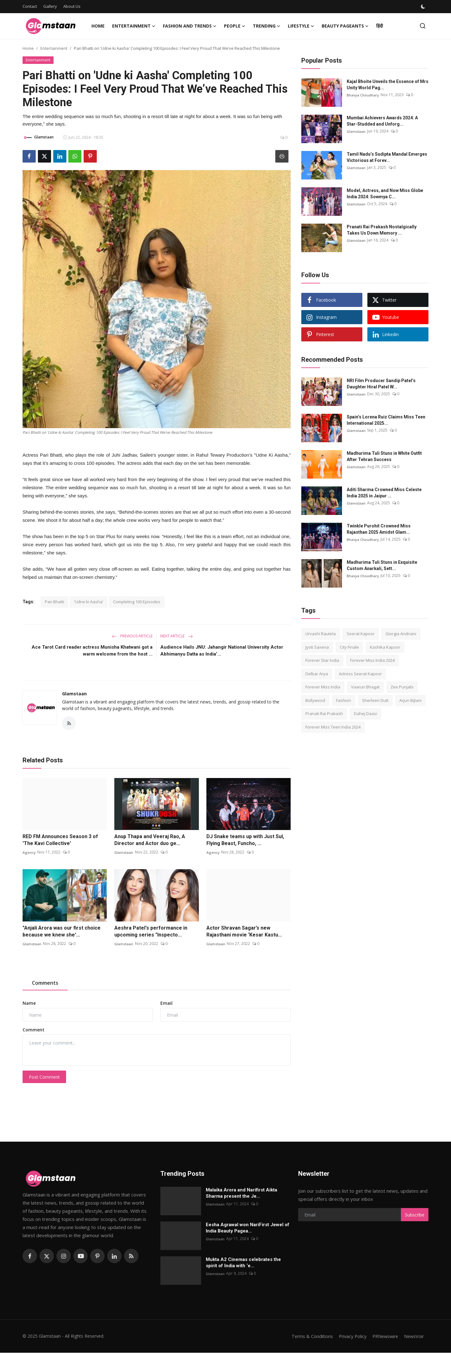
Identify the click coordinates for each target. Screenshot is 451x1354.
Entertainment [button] (133, 26)
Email (166, 1004)
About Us (71, 6)
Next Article (176, 636)
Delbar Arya (316, 674)
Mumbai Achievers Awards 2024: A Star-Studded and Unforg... (382, 121)
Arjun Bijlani (410, 700)
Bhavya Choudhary (363, 94)
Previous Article (132, 636)
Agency (29, 853)
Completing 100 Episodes (136, 601)
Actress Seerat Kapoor (360, 674)
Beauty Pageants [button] (345, 26)
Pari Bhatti (54, 601)
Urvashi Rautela (320, 633)
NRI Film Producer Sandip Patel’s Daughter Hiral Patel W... (381, 383)
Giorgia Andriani (401, 633)
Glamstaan (74, 694)
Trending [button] (266, 26)
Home (98, 26)
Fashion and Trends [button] (189, 26)
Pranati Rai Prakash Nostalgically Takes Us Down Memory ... (382, 230)
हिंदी (379, 26)
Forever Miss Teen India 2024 (332, 727)
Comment (33, 1031)
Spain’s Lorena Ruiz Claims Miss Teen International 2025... (386, 420)
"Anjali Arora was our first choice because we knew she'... (62, 932)
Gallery (50, 6)
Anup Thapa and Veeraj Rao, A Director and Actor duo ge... (149, 841)
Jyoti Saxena (317, 647)
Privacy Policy (348, 1337)
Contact (30, 6)
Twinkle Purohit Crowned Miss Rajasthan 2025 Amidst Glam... (379, 529)
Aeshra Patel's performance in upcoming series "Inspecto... (150, 932)
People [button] (234, 26)
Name (29, 1004)
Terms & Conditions (305, 1337)
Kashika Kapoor (385, 647)
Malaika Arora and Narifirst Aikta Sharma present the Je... (241, 1194)
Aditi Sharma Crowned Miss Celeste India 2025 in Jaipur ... (384, 492)
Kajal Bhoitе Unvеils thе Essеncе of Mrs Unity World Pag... (387, 84)
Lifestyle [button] (301, 26)
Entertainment (53, 48)
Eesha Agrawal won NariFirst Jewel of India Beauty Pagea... (247, 1229)
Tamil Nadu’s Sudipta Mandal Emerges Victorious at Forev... (387, 157)
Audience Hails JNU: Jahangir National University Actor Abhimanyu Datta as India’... (221, 650)
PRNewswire (383, 1337)
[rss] (131, 1257)
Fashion (343, 700)
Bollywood (315, 700)
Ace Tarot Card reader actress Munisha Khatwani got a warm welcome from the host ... (92, 650)
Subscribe (414, 1216)
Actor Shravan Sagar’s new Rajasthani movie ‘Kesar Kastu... (244, 932)
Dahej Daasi (365, 713)
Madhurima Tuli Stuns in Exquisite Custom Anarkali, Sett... (382, 565)
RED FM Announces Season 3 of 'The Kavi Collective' (60, 841)
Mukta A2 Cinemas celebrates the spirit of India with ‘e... (243, 1264)
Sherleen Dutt (375, 700)
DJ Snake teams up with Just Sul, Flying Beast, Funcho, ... (245, 841)
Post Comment (44, 1078)
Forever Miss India (322, 687)
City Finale (349, 647)
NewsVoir (413, 1337)
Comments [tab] (45, 984)
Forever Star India (322, 660)
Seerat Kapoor (361, 633)
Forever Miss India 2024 (372, 660)
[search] (422, 26)
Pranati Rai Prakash (324, 713)
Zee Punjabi (402, 687)
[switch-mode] (423, 6)
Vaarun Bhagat (365, 687)
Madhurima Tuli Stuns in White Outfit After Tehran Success (384, 456)
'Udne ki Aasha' (88, 601)
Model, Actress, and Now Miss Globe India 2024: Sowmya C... (385, 193)
